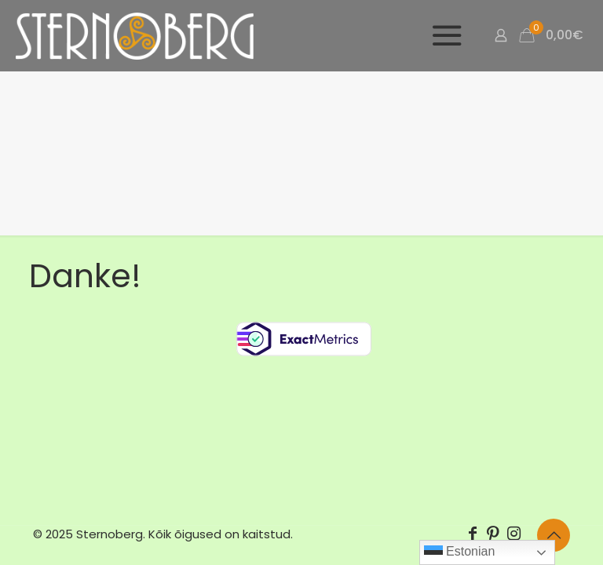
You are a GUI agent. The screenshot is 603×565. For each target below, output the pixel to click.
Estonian (459, 552)
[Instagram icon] (513, 534)
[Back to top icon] (553, 535)
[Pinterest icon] (493, 534)
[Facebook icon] (473, 534)
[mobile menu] (446, 35)
